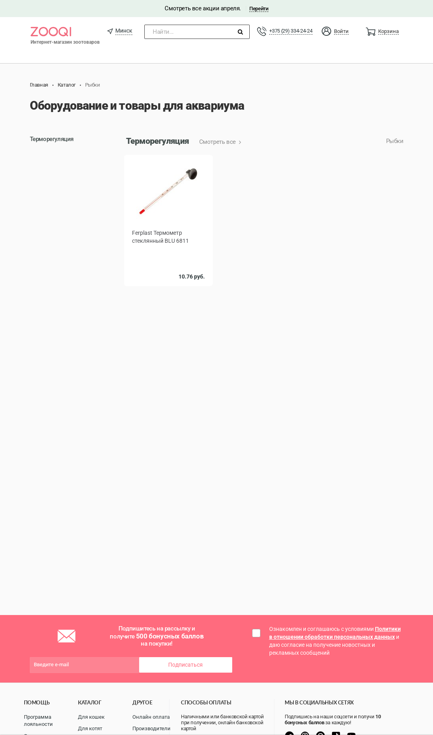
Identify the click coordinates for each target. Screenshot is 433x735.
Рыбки (395, 141)
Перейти (258, 9)
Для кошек (91, 717)
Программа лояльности (38, 720)
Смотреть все (218, 141)
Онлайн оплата (151, 717)
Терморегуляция (52, 139)
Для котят (90, 728)
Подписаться (185, 665)
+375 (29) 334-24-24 (290, 31)
